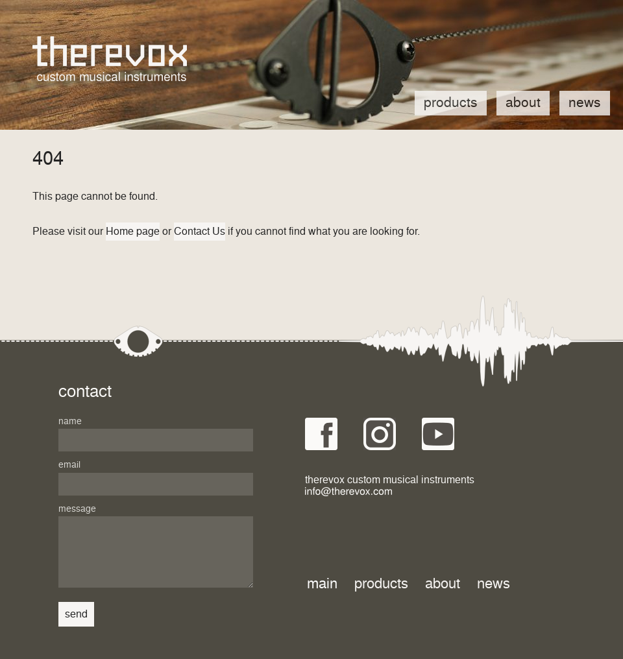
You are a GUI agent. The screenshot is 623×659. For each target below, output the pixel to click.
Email (69, 465)
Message (77, 509)
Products (451, 103)
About (523, 103)
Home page (133, 231)
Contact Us (199, 231)
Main (322, 584)
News (584, 103)
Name (70, 421)
